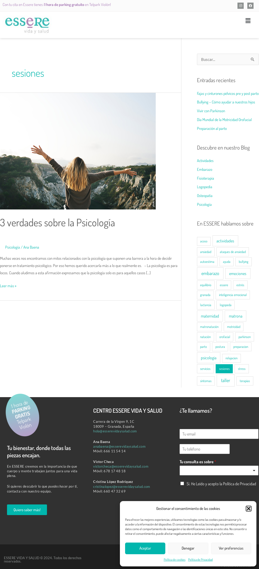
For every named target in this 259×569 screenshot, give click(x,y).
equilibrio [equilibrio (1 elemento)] (205, 285)
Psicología (12, 247)
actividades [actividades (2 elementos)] (225, 240)
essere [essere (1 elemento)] (224, 285)
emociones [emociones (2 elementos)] (237, 273)
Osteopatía (205, 195)
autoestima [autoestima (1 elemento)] (207, 261)
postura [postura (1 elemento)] (220, 347)
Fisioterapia (205, 178)
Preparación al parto (212, 128)
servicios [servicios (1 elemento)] (205, 369)
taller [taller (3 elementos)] (225, 380)
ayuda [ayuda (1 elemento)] (226, 261)
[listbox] (219, 470)
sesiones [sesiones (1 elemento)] (224, 369)
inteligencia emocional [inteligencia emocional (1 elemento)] (233, 295)
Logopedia (204, 186)
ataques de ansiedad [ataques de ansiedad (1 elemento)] (233, 252)
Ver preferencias (231, 548)
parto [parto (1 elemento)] (203, 347)
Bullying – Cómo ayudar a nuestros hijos (226, 102)
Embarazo (204, 169)
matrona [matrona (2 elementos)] (235, 316)
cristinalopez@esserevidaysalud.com (121, 486)
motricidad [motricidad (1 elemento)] (233, 327)
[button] (248, 508)
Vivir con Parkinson (211, 110)
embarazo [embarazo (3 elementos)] (210, 273)
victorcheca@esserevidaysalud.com (120, 466)
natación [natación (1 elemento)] (205, 337)
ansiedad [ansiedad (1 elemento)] (205, 252)
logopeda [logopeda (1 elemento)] (225, 305)
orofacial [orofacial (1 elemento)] (224, 337)
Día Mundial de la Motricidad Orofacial (224, 119)
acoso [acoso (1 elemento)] (203, 241)
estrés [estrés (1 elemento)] (240, 285)
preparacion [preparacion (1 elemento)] (240, 347)
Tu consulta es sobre (198, 461)
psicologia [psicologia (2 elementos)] (208, 357)
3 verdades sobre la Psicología (58, 222)
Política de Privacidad (200, 559)
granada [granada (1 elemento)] (205, 295)
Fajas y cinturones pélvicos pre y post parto (228, 93)
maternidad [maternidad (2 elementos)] (210, 316)
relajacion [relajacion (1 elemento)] (231, 358)
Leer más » (8, 285)
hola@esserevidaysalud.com (115, 431)
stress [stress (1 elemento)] (242, 369)
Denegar (188, 548)
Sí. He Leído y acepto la (221, 483)
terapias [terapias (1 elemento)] (245, 381)
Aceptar (145, 548)
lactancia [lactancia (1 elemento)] (205, 305)
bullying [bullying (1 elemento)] (243, 261)
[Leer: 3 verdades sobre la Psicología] (78, 150)
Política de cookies (175, 559)
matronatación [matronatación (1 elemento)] (209, 327)
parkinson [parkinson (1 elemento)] (244, 337)
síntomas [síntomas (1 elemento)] (206, 381)
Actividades (205, 160)
